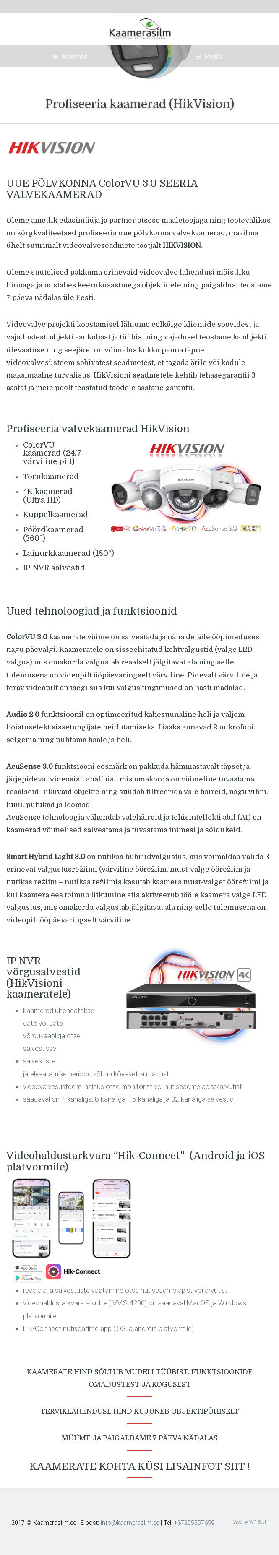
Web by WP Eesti (250, 1522)
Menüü (209, 56)
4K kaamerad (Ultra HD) (48, 495)
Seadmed (69, 56)
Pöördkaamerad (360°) (53, 534)
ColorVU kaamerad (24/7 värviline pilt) (52, 453)
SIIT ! (237, 1466)
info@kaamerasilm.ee (130, 1522)
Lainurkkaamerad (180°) (68, 553)
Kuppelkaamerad (55, 515)
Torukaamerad (51, 476)
